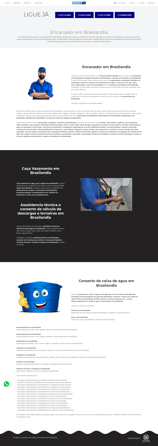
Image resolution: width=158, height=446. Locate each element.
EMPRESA (16, 3)
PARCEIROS (38, 3)
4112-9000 (141, 3)
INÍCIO (7, 3)
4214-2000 (132, 3)
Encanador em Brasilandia (47, 437)
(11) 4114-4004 (121, 3)
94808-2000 (151, 3)
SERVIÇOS (27, 3)
